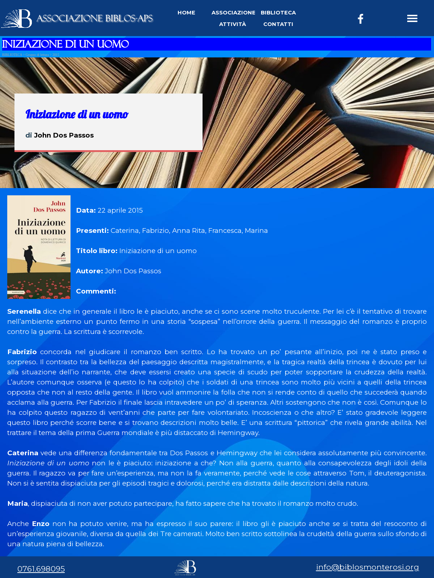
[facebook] (360, 19)
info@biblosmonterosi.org (367, 567)
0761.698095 (41, 568)
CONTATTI (278, 24)
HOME (186, 12)
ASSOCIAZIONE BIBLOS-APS (95, 18)
